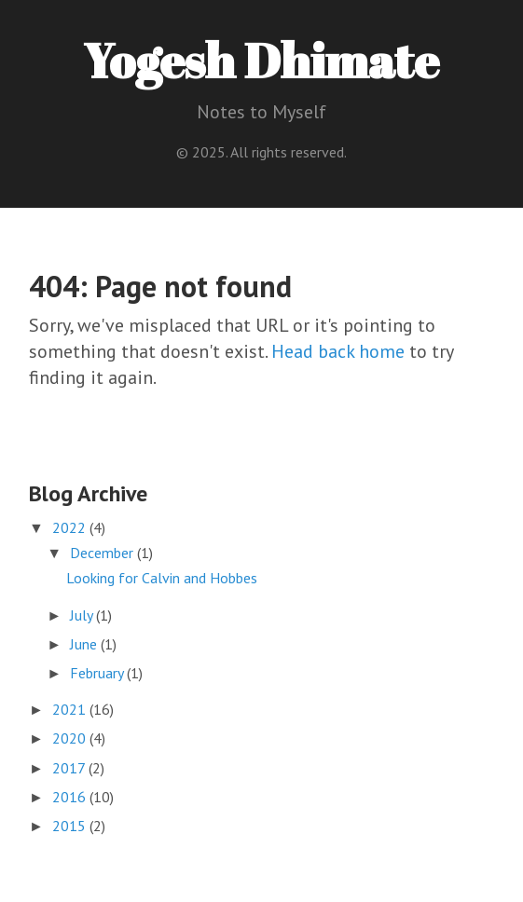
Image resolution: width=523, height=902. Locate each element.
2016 (70, 796)
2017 (70, 767)
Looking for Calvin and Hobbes (161, 577)
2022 (70, 527)
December (103, 552)
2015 (70, 825)
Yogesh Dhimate (261, 59)
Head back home (338, 351)
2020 (70, 738)
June (85, 644)
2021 (70, 709)
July (83, 615)
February (98, 672)
